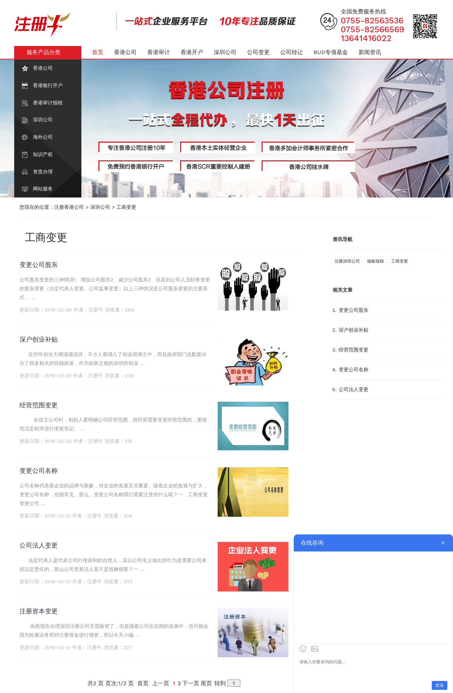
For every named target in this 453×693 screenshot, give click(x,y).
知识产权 (43, 154)
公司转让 (291, 52)
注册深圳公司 (347, 261)
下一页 (190, 683)
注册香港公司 (69, 207)
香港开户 (191, 52)
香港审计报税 (48, 102)
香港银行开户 (48, 85)
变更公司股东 (38, 264)
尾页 (206, 683)
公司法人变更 (38, 545)
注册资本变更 (38, 611)
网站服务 (43, 188)
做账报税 (375, 261)
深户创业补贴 (38, 339)
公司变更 (258, 52)
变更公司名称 (38, 470)
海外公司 (43, 137)
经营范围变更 (38, 405)
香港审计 (158, 52)
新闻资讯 (370, 52)
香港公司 (43, 68)
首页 (97, 52)
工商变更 (126, 207)
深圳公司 (43, 119)
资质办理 (43, 171)
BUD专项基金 (331, 52)
